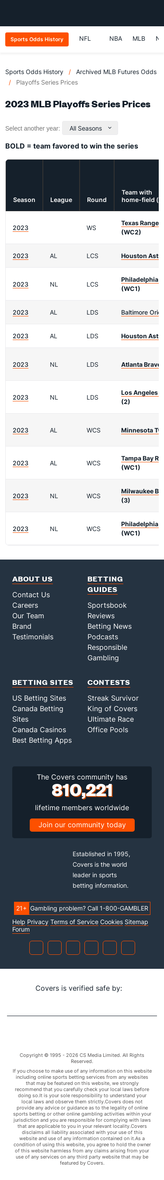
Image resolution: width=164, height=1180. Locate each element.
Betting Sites (42, 682)
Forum (21, 929)
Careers (25, 605)
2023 (20, 227)
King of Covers (112, 708)
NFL (89, 38)
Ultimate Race (110, 719)
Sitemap (136, 921)
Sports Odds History (34, 71)
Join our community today (82, 824)
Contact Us (31, 594)
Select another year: (32, 128)
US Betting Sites (39, 698)
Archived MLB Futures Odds (116, 71)
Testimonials (32, 636)
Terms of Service (74, 921)
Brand (21, 626)
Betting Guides (105, 584)
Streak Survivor (113, 698)
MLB (139, 38)
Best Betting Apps (42, 740)
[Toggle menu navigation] (153, 13)
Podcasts (102, 636)
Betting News (109, 626)
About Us (32, 579)
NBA (115, 38)
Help (18, 921)
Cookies (111, 921)
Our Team (28, 615)
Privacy (38, 921)
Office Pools (107, 729)
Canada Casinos (39, 729)
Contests (108, 682)
